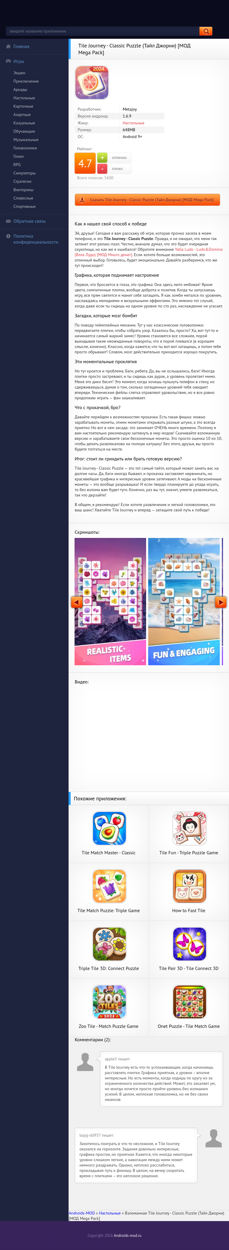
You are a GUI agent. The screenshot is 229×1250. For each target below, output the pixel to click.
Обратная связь (26, 221)
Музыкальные (25, 139)
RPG (17, 164)
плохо (110, 169)
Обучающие (24, 131)
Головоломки (25, 148)
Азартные (22, 114)
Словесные (23, 198)
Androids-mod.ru (127, 1235)
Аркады (20, 89)
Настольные (24, 97)
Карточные (23, 106)
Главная (18, 46)
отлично (111, 158)
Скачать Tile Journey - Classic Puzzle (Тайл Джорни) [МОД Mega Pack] (152, 199)
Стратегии (22, 181)
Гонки (18, 156)
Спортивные (24, 206)
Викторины (23, 189)
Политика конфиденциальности (32, 239)
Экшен (19, 72)
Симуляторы (24, 173)
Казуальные (24, 123)
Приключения (26, 81)
